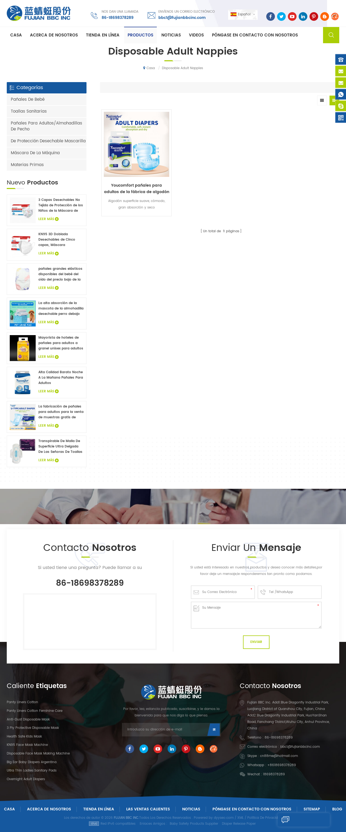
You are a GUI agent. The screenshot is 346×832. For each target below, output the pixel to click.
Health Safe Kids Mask (24, 736)
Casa (16, 35)
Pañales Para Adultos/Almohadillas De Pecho (46, 126)
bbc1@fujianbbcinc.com (181, 17)
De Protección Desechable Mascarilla (48, 141)
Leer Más (48, 219)
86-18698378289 (117, 17)
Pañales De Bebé (28, 99)
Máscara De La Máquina (35, 153)
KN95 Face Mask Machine (27, 744)
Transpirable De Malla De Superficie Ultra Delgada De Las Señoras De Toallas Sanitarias (60, 447)
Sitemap (312, 809)
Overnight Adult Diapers (26, 779)
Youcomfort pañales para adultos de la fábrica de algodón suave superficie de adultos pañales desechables (130, 175)
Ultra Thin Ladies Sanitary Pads (31, 770)
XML (240, 817)
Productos (140, 35)
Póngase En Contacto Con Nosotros (251, 809)
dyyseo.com (224, 817)
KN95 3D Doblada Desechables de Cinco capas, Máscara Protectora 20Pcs (56, 240)
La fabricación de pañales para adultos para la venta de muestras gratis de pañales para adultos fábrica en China (61, 412)
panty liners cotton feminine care (34, 710)
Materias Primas (27, 164)
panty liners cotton (22, 702)
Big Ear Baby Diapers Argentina (31, 762)
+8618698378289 (281, 765)
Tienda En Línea (102, 35)
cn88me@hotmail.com (279, 756)
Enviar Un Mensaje (302, 820)
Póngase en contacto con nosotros (255, 35)
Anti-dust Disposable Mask (28, 719)
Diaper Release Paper (239, 823)
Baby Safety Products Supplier (194, 823)
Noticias (171, 35)
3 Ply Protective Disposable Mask (33, 727)
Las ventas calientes (148, 809)
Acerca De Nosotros (49, 809)
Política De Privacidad (264, 817)
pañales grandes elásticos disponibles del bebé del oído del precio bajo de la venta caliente (60, 274)
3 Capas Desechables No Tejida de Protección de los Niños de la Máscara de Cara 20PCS (60, 205)
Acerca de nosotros (54, 35)
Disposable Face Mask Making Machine (38, 753)
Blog (337, 809)
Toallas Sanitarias (29, 111)
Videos (196, 35)
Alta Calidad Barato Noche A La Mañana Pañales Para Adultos (60, 378)
